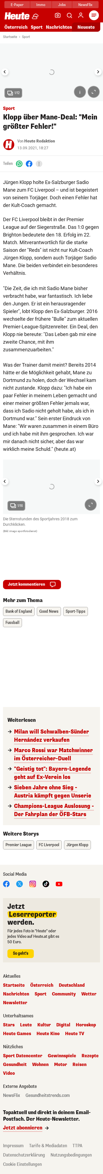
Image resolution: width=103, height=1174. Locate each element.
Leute (26, 1025)
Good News (49, 611)
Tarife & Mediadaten (48, 1146)
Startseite (10, 37)
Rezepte (90, 1056)
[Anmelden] (80, 15)
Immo (40, 4)
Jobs (62, 4)
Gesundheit (15, 1064)
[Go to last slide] (5, 71)
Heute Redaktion (39, 141)
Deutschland (72, 985)
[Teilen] (39, 163)
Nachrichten (59, 27)
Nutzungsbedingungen (71, 1155)
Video (9, 1073)
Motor (60, 1064)
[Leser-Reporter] (57, 15)
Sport (37, 27)
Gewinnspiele (62, 1056)
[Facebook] (29, 163)
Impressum (13, 1146)
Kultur (44, 1025)
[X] (19, 883)
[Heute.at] (17, 15)
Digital (63, 1025)
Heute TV (74, 1033)
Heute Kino (48, 1033)
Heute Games (17, 1033)
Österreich (15, 27)
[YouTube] (59, 883)
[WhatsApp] (19, 163)
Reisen (80, 1064)
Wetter (88, 994)
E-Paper (17, 4)
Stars (9, 1025)
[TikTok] (46, 883)
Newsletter (15, 1003)
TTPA (77, 1146)
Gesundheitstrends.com (48, 1095)
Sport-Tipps (75, 611)
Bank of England (18, 611)
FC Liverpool (49, 845)
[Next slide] (98, 71)
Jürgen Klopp (77, 845)
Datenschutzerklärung (24, 1155)
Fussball (12, 622)
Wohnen (40, 1064)
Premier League (18, 845)
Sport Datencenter (22, 1056)
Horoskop (86, 1025)
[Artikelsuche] (69, 15)
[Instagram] (32, 883)
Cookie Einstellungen (22, 1164)
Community (64, 994)
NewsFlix (85, 4)
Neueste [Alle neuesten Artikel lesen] (86, 27)
